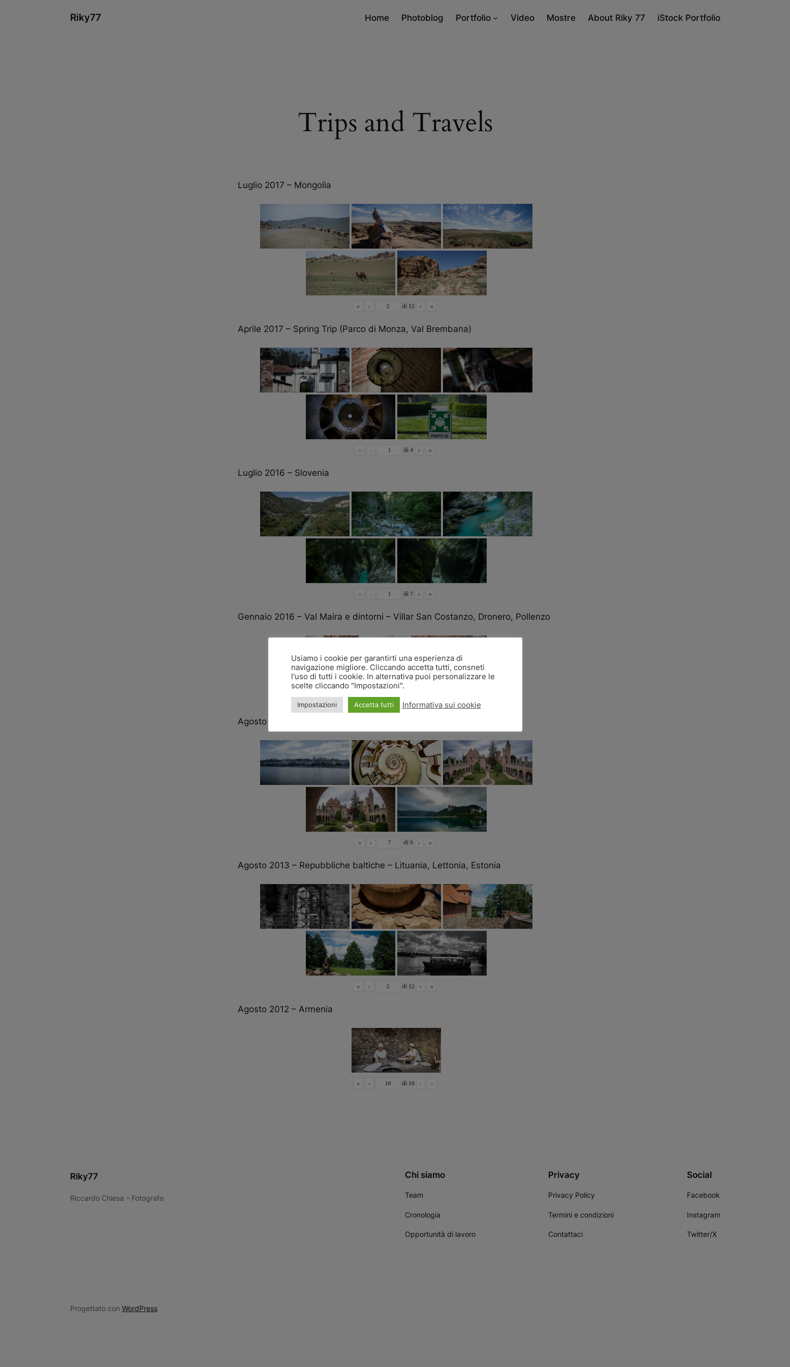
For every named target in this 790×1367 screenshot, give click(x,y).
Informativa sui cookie (441, 705)
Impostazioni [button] (317, 705)
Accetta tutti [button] (374, 705)
